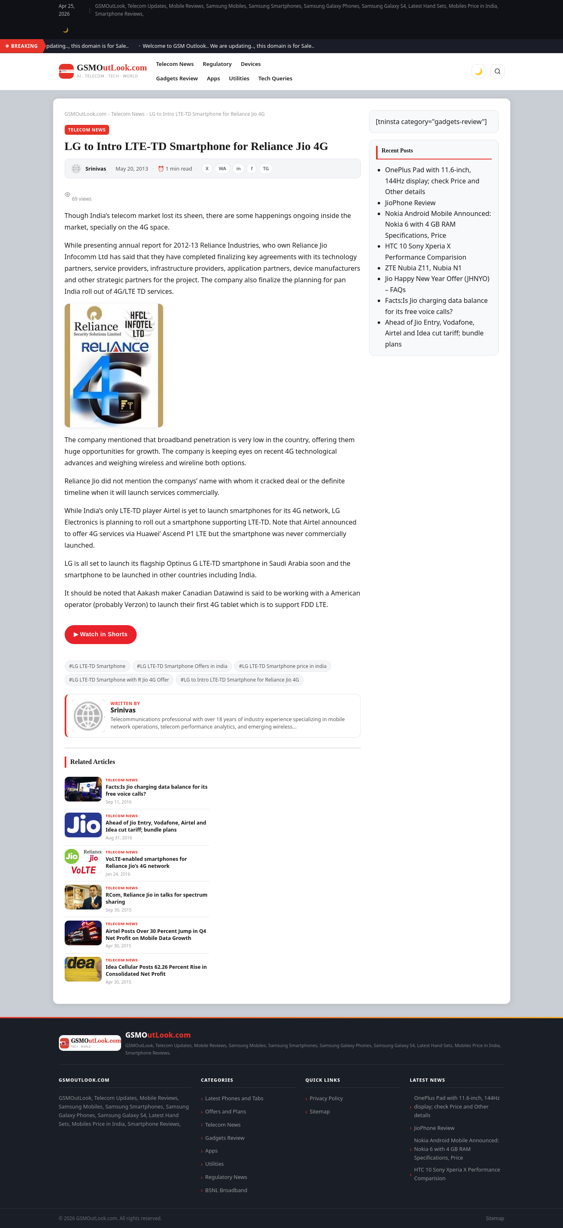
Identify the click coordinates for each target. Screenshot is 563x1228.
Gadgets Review (177, 78)
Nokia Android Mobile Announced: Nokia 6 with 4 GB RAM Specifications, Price (438, 224)
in (238, 168)
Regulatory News (226, 1177)
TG (266, 168)
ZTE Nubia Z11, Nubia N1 (423, 267)
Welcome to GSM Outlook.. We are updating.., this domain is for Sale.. (232, 45)
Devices (251, 64)
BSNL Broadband (226, 1190)
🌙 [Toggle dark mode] (66, 30)
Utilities (239, 78)
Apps (213, 78)
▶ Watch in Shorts (101, 634)
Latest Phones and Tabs (234, 1098)
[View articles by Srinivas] (213, 716)
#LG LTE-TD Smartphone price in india (283, 666)
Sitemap (320, 1111)
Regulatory (217, 64)
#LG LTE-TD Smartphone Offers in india (182, 666)
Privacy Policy (326, 1098)
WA (222, 168)
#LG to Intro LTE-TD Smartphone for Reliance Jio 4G (239, 679)
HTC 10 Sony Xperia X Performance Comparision (457, 1174)
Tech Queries (275, 78)
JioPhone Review (410, 202)
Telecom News (175, 64)
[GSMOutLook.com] (103, 71)
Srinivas (96, 168)
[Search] (498, 71)
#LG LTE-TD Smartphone (97, 666)
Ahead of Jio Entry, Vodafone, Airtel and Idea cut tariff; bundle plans (434, 333)
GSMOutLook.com (86, 113)
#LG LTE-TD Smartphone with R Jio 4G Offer (119, 679)
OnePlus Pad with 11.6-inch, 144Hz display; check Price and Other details (432, 180)
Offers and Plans (225, 1111)
